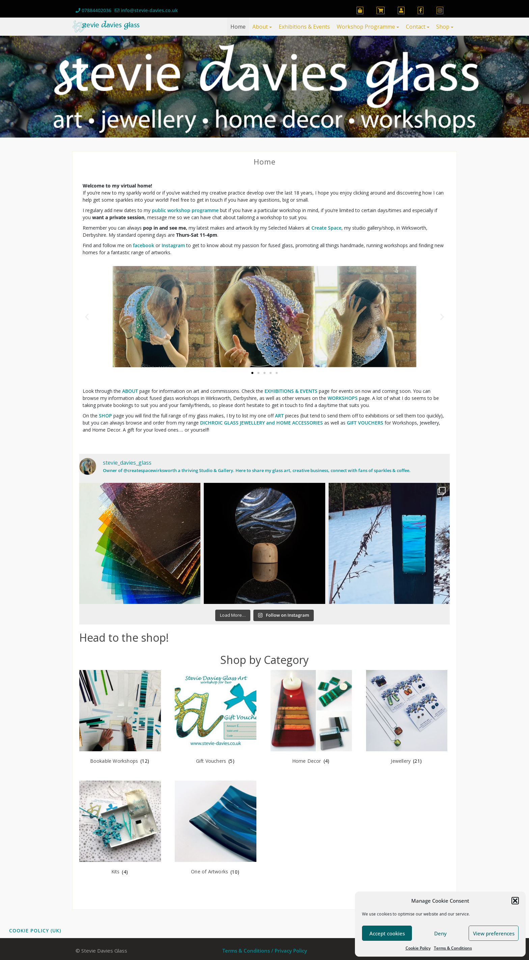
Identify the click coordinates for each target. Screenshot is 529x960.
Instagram (173, 245)
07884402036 (93, 10)
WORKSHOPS (343, 398)
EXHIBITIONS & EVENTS (290, 391)
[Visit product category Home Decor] (311, 718)
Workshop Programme (366, 26)
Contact (415, 26)
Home (238, 26)
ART (279, 415)
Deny (440, 933)
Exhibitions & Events (304, 26)
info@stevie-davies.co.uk (146, 10)
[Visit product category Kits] (120, 829)
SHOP (105, 415)
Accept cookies (387, 933)
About (260, 26)
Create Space (326, 228)
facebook (144, 245)
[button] (515, 900)
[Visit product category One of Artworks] (215, 829)
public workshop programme (185, 210)
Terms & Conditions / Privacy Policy (264, 950)
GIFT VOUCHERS (365, 422)
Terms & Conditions (453, 948)
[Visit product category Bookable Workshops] (120, 718)
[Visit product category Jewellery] (407, 718)
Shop (442, 26)
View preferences (493, 933)
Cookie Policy (418, 948)
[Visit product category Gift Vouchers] (215, 718)
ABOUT (130, 391)
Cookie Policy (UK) (35, 930)
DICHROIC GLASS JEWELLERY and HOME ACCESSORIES (261, 422)
